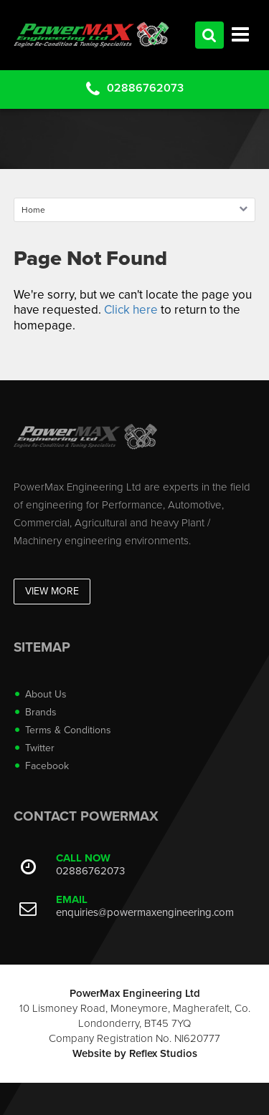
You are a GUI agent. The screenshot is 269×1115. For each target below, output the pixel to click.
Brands (41, 712)
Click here (131, 309)
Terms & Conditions (68, 730)
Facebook (47, 766)
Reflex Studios (163, 1053)
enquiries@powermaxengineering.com (145, 912)
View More (52, 591)
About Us (46, 694)
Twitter (40, 748)
